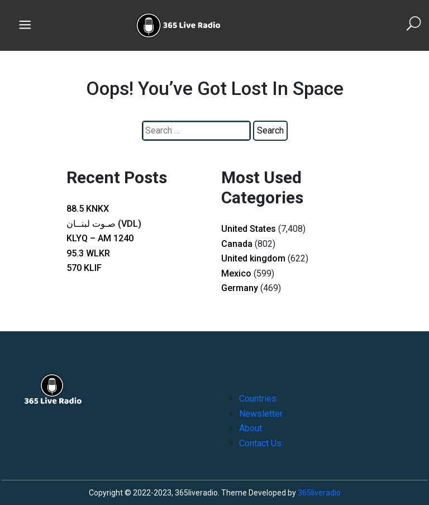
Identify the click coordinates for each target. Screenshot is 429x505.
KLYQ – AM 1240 (100, 238)
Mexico (236, 273)
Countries (258, 398)
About (250, 428)
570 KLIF (84, 268)
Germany (239, 288)
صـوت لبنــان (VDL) (103, 223)
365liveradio (319, 492)
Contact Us (260, 443)
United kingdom (253, 258)
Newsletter (261, 413)
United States (248, 228)
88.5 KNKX (87, 208)
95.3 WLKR (88, 253)
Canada (236, 244)
